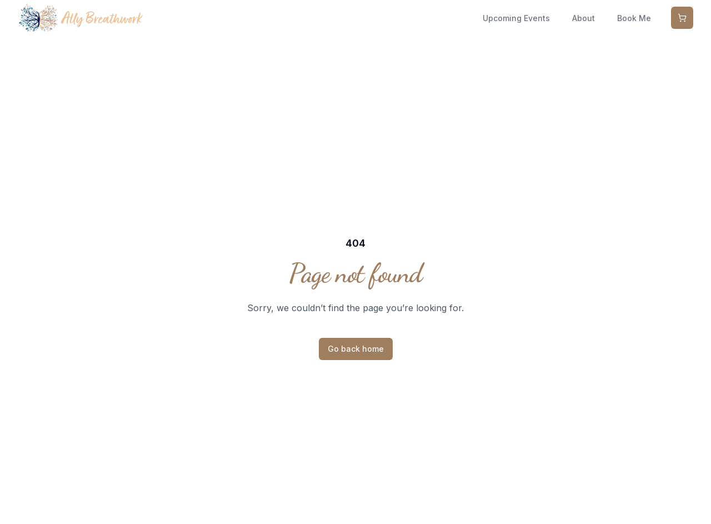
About (583, 18)
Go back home (356, 348)
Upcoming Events (516, 18)
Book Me (634, 18)
